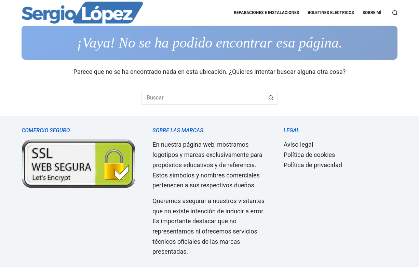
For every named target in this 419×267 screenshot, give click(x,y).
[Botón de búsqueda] (271, 98)
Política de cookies (309, 154)
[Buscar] (394, 12)
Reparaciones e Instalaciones (266, 12)
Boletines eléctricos (331, 12)
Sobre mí (372, 12)
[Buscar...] (202, 98)
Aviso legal (298, 144)
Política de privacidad (313, 165)
